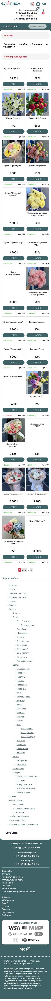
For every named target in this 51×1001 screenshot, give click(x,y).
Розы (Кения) (27, 728)
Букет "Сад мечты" (13, 68)
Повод (15, 617)
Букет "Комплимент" (13, 376)
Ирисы (19, 692)
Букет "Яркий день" (13, 166)
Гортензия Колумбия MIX (13, 542)
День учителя (23, 653)
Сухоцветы (22, 764)
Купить (13, 84)
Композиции (18, 768)
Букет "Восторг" (37, 521)
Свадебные (22, 629)
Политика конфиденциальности (23, 824)
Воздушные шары (25, 784)
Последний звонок (25, 661)
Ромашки (21, 740)
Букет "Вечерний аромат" (13, 194)
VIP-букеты (22, 760)
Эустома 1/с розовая (37, 166)
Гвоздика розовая (37, 322)
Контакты (12, 601)
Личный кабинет (15, 800)
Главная (12, 605)
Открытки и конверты (27, 776)
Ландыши (21, 701)
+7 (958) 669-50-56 (26, 18)
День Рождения (24, 621)
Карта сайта (9, 889)
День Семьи (22, 645)
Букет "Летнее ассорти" (13, 445)
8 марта (20, 637)
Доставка (12, 585)
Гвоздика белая (37, 349)
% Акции (16, 613)
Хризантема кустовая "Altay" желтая (37, 214)
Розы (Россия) (27, 732)
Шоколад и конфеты (26, 788)
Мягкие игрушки (24, 792)
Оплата (11, 589)
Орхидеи (20, 716)
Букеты (16, 756)
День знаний (22, 649)
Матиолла (21, 708)
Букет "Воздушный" (13, 349)
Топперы (21, 780)
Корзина (12, 796)
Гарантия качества (17, 593)
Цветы (16, 665)
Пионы (20, 720)
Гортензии (21, 689)
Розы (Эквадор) (28, 736)
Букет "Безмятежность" (13, 273)
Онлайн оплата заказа (18, 816)
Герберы (20, 681)
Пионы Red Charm (37, 118)
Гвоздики (21, 673)
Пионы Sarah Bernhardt (37, 69)
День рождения (28, 625)
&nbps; (32, 4)
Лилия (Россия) (13, 118)
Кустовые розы (24, 696)
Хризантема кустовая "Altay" (37, 244)
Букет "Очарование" (37, 494)
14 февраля (22, 633)
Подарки (16, 772)
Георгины (21, 677)
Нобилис (20, 712)
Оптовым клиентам (17, 597)
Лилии (19, 704)
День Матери (23, 641)
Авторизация (18, 804)
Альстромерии (23, 669)
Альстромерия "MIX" (37, 425)
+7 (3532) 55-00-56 (26, 12)
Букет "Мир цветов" (13, 494)
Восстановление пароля (24, 808)
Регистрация (18, 812)
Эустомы (21, 752)
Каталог (12, 609)
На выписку (22, 657)
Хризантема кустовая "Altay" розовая (37, 293)
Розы (19, 724)
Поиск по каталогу (17, 820)
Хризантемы (22, 748)
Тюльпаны (21, 744)
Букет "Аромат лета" (13, 322)
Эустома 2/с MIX (37, 396)
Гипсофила (22, 684)
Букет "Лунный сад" (13, 243)
